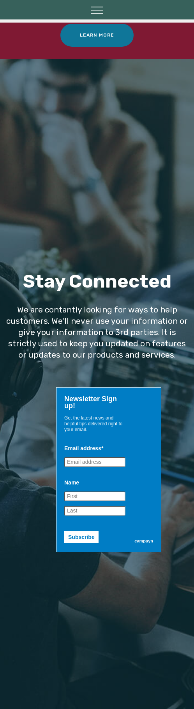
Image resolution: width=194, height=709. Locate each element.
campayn (143, 541)
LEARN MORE (97, 35)
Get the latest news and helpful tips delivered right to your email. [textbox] (93, 423)
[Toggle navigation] (97, 9)
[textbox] (93, 402)
